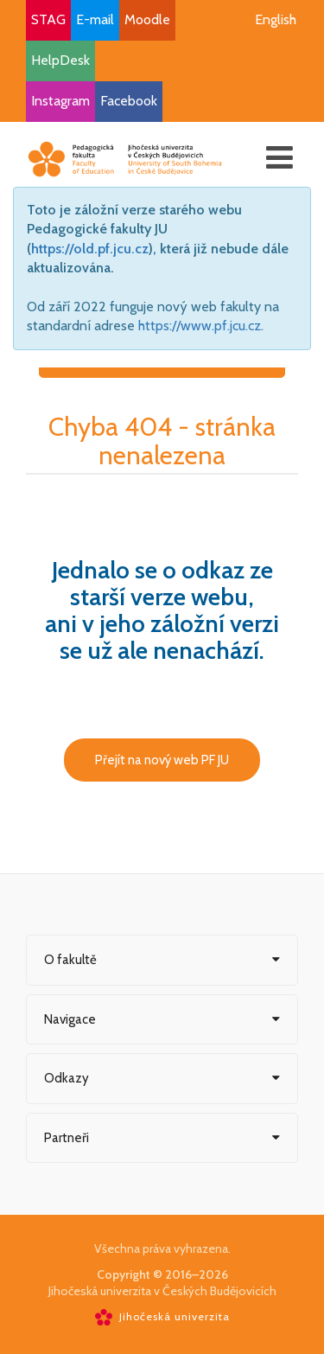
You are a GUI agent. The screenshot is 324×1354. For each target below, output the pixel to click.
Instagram (60, 101)
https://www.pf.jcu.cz (199, 325)
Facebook (128, 101)
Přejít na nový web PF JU (162, 760)
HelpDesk (60, 60)
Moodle (147, 19)
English (275, 19)
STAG (48, 19)
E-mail (95, 19)
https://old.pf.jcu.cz (90, 248)
